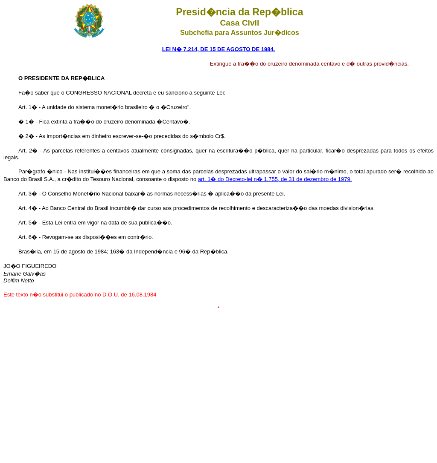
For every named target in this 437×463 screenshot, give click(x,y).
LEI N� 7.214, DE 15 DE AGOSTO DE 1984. (218, 49)
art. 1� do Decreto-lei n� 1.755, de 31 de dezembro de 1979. (275, 179)
